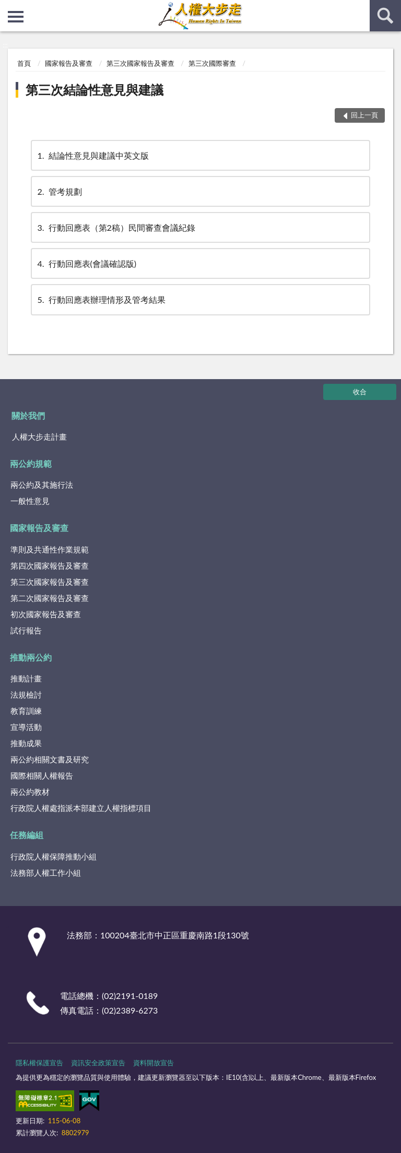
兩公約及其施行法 (41, 484)
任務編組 (26, 835)
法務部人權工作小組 (45, 872)
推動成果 (26, 743)
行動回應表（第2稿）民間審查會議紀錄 (115, 227)
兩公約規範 (31, 463)
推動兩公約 (31, 657)
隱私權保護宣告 (39, 1062)
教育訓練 (26, 710)
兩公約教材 (30, 791)
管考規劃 (59, 191)
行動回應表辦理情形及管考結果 (101, 299)
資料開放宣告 (153, 1062)
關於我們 (28, 415)
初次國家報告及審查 (45, 614)
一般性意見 (30, 500)
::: (8, 8)
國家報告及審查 (68, 63)
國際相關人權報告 (41, 775)
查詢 (385, 15)
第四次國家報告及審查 (49, 565)
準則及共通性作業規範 (49, 549)
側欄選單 (15, 16)
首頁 (24, 63)
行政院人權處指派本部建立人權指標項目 (80, 808)
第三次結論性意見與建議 (94, 89)
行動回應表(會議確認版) (86, 263)
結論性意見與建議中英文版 (92, 155)
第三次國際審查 (212, 63)
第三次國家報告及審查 (140, 63)
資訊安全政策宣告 (98, 1062)
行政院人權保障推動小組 (53, 856)
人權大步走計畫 (39, 436)
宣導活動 (26, 727)
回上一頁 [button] (364, 115)
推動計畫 (26, 678)
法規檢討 (26, 694)
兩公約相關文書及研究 (49, 759)
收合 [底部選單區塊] (360, 391)
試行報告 (26, 630)
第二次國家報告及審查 (49, 598)
